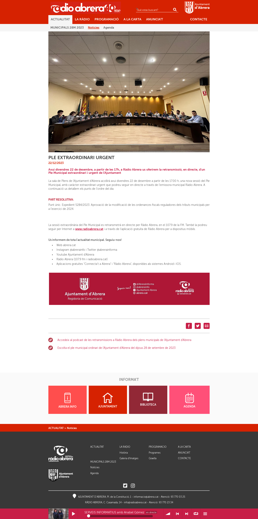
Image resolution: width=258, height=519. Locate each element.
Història (124, 452)
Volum (168, 513)
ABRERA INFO (67, 400)
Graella (152, 458)
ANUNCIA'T (184, 453)
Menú (205, 513)
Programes (154, 452)
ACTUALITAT (56, 428)
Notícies (72, 428)
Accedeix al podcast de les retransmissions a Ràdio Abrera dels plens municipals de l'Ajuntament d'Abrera (124, 340)
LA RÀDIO (125, 447)
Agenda (94, 473)
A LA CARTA (184, 447)
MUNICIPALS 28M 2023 (103, 461)
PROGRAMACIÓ (157, 447)
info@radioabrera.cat (135, 502)
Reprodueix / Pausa (73, 513)
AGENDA (189, 400)
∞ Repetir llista (195, 513)
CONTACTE (184, 458)
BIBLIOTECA (148, 399)
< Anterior (177, 513)
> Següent (186, 513)
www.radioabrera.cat (89, 229)
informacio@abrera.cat (146, 496)
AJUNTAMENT (107, 400)
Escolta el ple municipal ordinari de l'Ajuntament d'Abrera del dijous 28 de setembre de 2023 (116, 347)
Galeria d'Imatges (129, 458)
